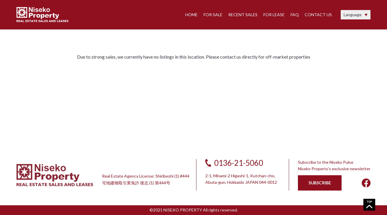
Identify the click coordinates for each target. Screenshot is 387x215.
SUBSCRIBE (320, 182)
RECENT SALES (243, 14)
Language (353, 14)
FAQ (295, 14)
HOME (191, 14)
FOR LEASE (274, 14)
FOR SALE (213, 14)
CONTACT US (318, 14)
